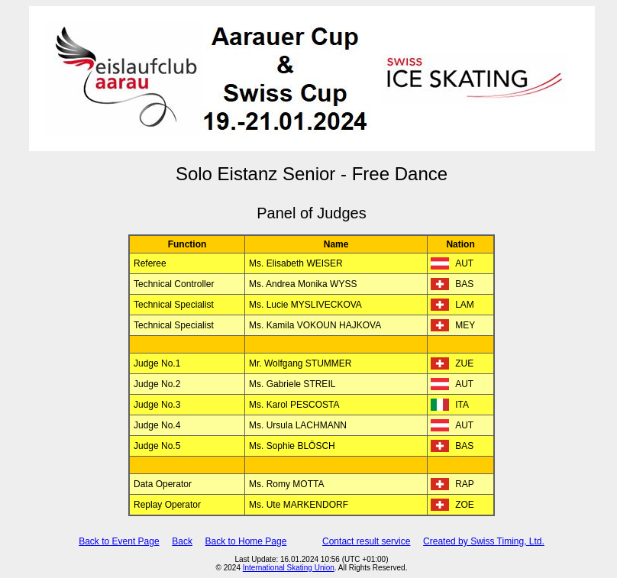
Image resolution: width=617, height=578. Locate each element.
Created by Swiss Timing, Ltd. (483, 541)
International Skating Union (288, 567)
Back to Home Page (246, 541)
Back (182, 541)
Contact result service (366, 541)
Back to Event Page (119, 541)
